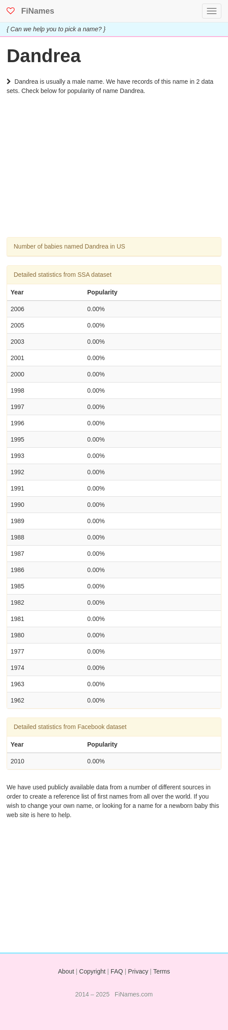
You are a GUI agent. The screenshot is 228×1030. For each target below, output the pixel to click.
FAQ (117, 971)
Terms (161, 971)
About (66, 971)
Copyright (92, 971)
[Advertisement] (114, 175)
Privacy (138, 971)
